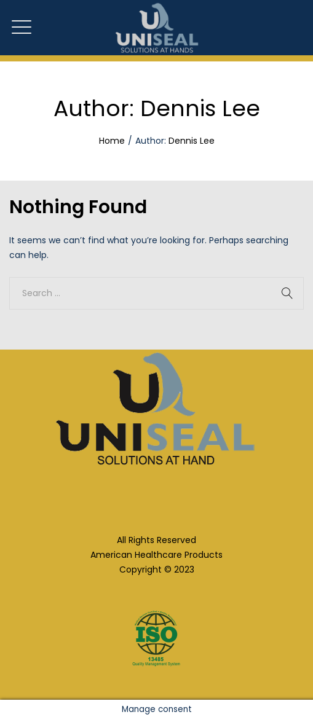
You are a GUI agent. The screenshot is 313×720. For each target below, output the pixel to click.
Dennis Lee (191, 141)
